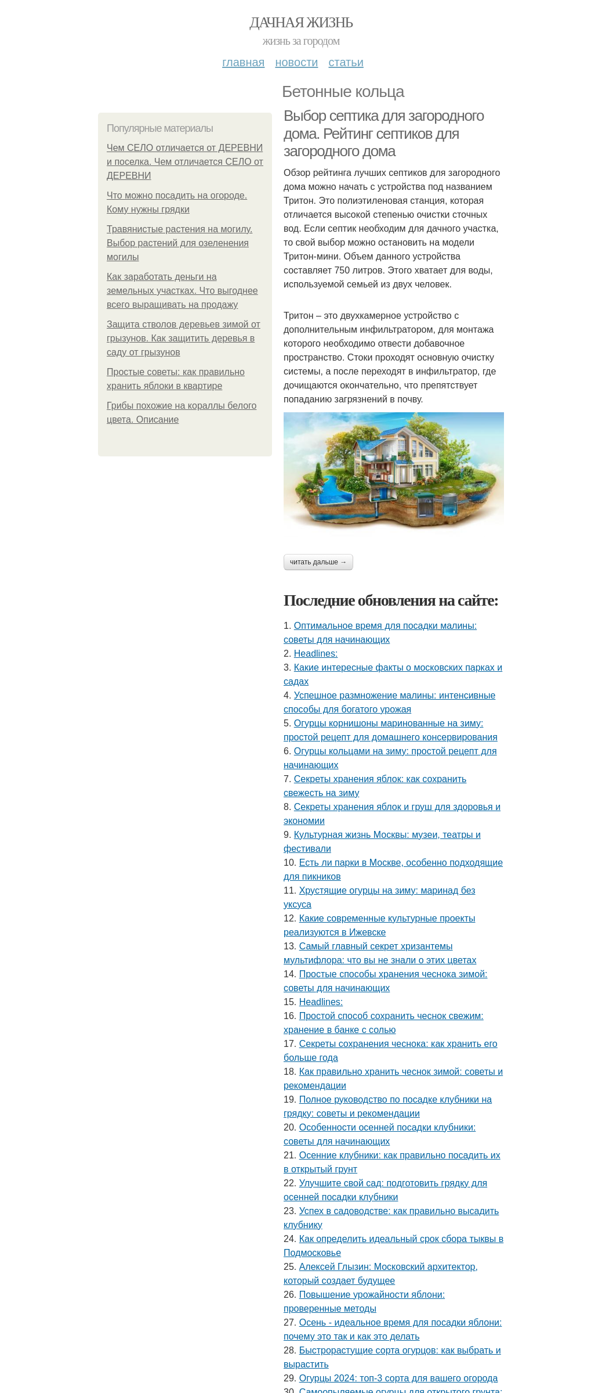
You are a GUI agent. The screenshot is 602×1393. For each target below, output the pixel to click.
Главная (243, 62)
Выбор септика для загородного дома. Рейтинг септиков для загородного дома (384, 133)
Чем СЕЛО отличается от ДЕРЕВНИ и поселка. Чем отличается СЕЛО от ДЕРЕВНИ (185, 162)
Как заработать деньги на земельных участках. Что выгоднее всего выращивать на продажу (182, 290)
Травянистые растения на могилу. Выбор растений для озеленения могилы (179, 243)
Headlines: (316, 653)
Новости (296, 62)
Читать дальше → (318, 562)
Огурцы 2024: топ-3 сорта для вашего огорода (398, 1378)
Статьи (345, 62)
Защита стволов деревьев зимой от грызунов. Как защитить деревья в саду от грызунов (183, 338)
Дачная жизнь (300, 22)
